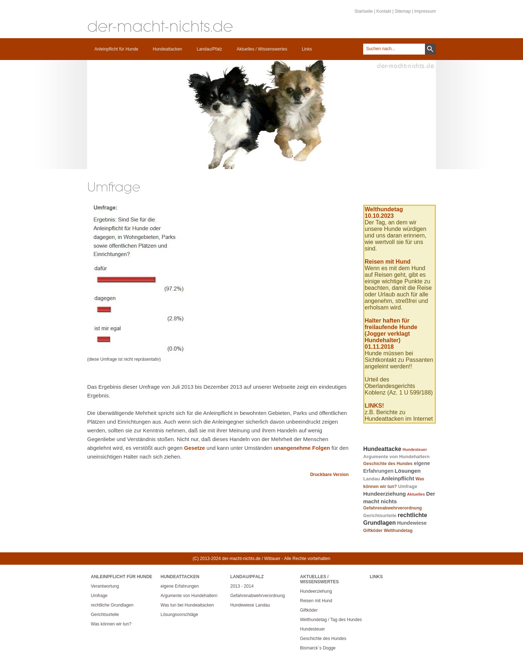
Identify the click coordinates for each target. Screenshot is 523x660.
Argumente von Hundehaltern (396, 456)
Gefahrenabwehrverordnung (392, 508)
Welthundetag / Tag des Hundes (331, 619)
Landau (371, 478)
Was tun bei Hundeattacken (187, 605)
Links (307, 49)
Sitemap (403, 11)
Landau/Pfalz (209, 49)
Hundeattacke (382, 449)
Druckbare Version (329, 474)
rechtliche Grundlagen (112, 605)
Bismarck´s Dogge (318, 648)
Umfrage (407, 486)
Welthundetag (398, 530)
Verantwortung (105, 586)
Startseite (363, 11)
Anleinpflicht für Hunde (116, 49)
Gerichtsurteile (380, 515)
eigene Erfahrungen (180, 586)
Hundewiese (412, 523)
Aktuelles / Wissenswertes (262, 49)
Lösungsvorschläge (179, 614)
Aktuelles (416, 494)
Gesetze (194, 448)
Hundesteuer (414, 449)
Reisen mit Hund (316, 600)
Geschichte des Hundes (388, 463)
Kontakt (383, 11)
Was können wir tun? (111, 624)
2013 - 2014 (242, 586)
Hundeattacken (167, 49)
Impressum (425, 11)
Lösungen (408, 471)
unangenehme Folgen (302, 448)
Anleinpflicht (397, 478)
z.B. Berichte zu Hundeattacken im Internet (399, 415)
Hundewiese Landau (250, 605)
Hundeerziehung (384, 494)
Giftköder (372, 530)
